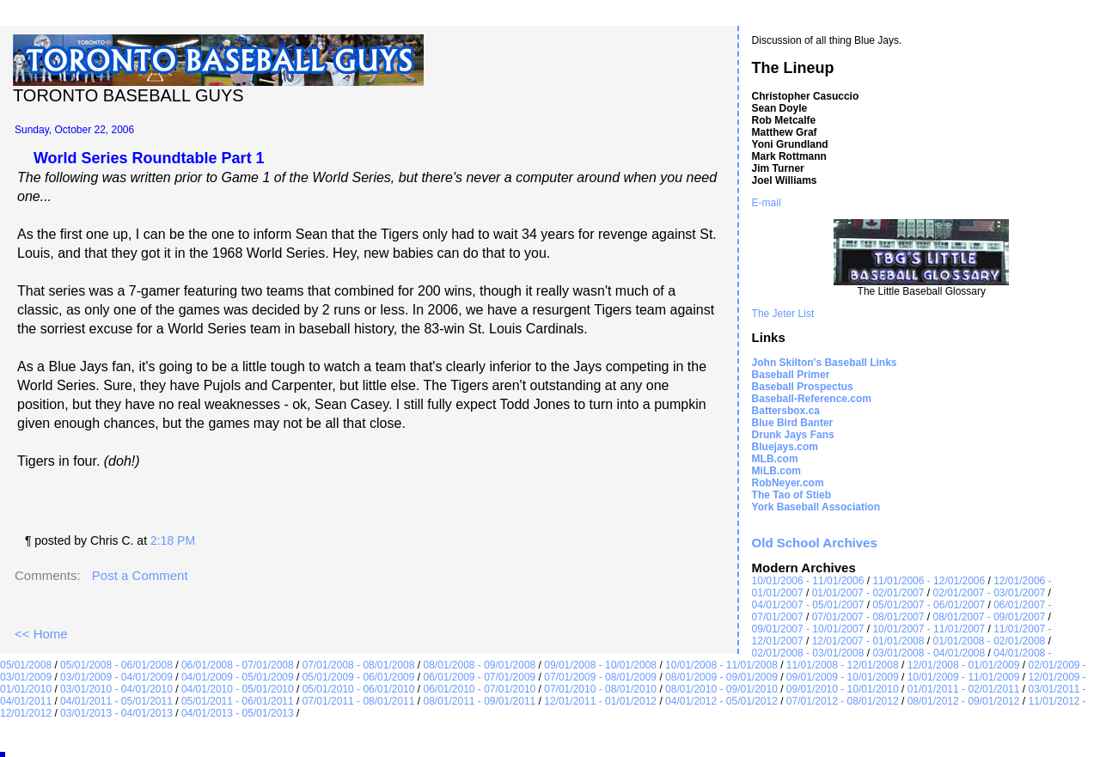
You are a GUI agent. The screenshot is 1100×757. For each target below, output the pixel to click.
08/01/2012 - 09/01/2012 (964, 701)
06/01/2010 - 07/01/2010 (479, 689)
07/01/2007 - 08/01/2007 (868, 617)
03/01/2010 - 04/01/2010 (116, 689)
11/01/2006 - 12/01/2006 (928, 581)
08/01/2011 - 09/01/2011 (479, 701)
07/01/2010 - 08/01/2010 (600, 689)
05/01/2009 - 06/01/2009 (358, 677)
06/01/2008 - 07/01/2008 (237, 665)
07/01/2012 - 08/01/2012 (842, 701)
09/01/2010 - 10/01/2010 (842, 689)
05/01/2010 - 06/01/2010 (358, 689)
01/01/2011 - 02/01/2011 (964, 689)
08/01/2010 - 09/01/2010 (721, 689)
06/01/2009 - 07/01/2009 (479, 677)
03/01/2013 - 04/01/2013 (116, 713)
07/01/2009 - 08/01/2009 (600, 677)
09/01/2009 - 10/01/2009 (842, 677)
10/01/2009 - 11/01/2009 (964, 677)
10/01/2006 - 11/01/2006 (808, 581)
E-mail (766, 203)
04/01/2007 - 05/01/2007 (808, 605)
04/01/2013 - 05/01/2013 (237, 713)
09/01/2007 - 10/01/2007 (808, 629)
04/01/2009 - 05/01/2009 (237, 677)
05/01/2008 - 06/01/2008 (116, 665)
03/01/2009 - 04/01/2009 (116, 677)
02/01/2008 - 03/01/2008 (808, 653)
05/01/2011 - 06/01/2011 (237, 701)
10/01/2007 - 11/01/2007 (928, 629)
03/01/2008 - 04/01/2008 (928, 653)
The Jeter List (783, 314)
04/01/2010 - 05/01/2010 (237, 689)
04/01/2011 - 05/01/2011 (116, 701)
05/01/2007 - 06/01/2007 (928, 605)
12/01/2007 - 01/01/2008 (868, 641)
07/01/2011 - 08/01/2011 (358, 701)
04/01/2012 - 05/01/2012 (721, 701)
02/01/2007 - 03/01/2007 (988, 593)
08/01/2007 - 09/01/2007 (988, 617)
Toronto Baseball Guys (128, 95)
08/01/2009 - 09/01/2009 (721, 677)
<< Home (41, 633)
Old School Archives (814, 542)
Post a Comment (140, 575)
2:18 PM (172, 540)
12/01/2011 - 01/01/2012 (600, 701)
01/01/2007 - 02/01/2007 (868, 593)
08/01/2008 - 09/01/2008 (479, 665)
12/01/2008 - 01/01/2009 (964, 665)
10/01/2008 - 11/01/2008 (721, 665)
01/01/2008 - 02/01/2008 (988, 641)
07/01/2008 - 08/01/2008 (358, 665)
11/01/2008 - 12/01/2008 (842, 665)
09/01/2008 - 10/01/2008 (600, 665)
